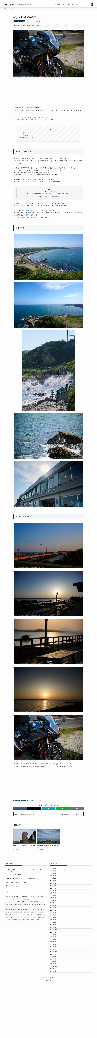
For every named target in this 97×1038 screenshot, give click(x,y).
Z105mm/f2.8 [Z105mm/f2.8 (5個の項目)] (34, 912)
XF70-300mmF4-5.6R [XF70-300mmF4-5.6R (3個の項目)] (11, 909)
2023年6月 (55, 929)
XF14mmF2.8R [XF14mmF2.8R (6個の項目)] (26, 904)
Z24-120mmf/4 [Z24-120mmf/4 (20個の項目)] (9, 912)
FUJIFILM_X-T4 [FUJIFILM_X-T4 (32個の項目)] (26, 896)
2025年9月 (55, 869)
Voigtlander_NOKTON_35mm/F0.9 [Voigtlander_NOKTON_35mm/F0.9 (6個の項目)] (14, 904)
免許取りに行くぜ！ (27, 132)
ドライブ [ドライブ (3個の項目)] (27, 914)
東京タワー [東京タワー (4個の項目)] (17, 917)
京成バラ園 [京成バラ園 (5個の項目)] (38, 914)
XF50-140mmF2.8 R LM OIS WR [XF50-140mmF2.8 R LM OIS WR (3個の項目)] (30, 907)
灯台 (33, 21)
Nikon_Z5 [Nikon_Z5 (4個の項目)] (12, 899)
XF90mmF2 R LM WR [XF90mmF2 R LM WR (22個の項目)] (23, 909)
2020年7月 (55, 1007)
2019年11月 (55, 1018)
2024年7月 (55, 903)
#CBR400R (52, 193)
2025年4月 (55, 884)
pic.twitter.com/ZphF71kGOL (64, 193)
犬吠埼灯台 (38, 21)
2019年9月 (55, 1026)
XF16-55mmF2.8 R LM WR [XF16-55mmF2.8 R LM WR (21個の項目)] (38, 904)
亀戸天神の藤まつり (11, 886)
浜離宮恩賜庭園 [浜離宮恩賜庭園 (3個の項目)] (41, 917)
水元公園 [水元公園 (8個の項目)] (29, 917)
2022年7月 (55, 940)
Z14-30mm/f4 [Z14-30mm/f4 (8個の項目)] (33, 909)
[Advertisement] (48, 91)
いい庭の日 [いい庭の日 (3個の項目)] (41, 912)
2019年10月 (55, 1022)
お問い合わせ (54, 1033)
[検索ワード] (84, 4)
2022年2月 (55, 955)
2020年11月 (55, 996)
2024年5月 (55, 910)
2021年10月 (55, 966)
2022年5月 (55, 947)
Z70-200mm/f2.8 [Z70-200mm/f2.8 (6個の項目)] (18, 912)
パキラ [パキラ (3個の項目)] (32, 914)
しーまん (20, 117)
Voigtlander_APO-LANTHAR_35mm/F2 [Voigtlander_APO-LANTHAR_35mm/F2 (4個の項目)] (15, 901)
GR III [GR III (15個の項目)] (7, 899)
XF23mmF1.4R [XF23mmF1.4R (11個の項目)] (9, 907)
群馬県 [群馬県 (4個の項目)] (32, 920)
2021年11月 (55, 962)
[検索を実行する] (92, 4)
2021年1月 (55, 988)
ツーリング (17, 21)
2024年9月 (55, 895)
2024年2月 (55, 917)
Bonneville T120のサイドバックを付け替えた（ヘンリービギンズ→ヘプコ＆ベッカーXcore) (26, 870)
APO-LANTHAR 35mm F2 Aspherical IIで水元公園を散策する (23, 878)
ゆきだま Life (10, 5)
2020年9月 (55, 1003)
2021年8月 (55, 973)
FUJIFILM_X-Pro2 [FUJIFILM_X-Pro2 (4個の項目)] (16, 896)
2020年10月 (55, 1000)
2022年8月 (55, 936)
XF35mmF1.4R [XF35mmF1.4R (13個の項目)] (18, 907)
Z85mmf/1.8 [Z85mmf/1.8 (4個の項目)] (26, 912)
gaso (35, 117)
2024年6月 (55, 906)
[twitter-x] (88, 1)
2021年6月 (55, 977)
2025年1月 (55, 891)
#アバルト (46, 193)
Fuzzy (28, 117)
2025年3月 (55, 888)
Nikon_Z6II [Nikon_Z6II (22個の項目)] (19, 899)
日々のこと (22, 21)
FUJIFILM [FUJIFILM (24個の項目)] (8, 896)
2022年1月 (55, 958)
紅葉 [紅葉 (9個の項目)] (23, 920)
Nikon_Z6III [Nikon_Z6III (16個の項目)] (26, 899)
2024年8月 (55, 899)
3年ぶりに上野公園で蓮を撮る (14, 874)
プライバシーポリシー (44, 1033)
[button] (20, 808)
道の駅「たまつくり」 (28, 137)
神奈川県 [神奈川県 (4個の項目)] (8, 920)
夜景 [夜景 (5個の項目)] (7, 917)
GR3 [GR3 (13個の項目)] (42, 896)
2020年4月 (55, 1014)
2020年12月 (55, 992)
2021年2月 (55, 985)
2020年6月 (55, 1011)
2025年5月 (55, 880)
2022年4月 (55, 951)
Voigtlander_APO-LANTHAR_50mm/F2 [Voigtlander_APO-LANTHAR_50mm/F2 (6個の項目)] (34, 901)
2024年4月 (55, 914)
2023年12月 (55, 921)
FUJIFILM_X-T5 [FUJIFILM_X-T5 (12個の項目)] (35, 896)
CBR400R (29, 21)
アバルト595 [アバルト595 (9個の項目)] (9, 914)
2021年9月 (55, 970)
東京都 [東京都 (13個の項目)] (23, 917)
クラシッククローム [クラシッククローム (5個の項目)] (18, 914)
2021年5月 (55, 981)
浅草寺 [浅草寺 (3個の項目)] (34, 917)
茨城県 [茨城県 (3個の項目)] (37, 920)
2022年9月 (55, 932)
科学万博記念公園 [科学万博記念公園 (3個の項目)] (16, 920)
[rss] (90, 1)
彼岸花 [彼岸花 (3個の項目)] (11, 917)
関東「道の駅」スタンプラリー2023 (32, 210)
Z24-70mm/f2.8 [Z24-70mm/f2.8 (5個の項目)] (40, 909)
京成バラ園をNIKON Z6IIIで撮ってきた (17, 882)
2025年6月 (55, 876)
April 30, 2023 (58, 196)
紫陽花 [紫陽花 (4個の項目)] (27, 920)
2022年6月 (55, 944)
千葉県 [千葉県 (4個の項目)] (44, 914)
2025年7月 (55, 873)
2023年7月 (55, 925)
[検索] (92, 1)
